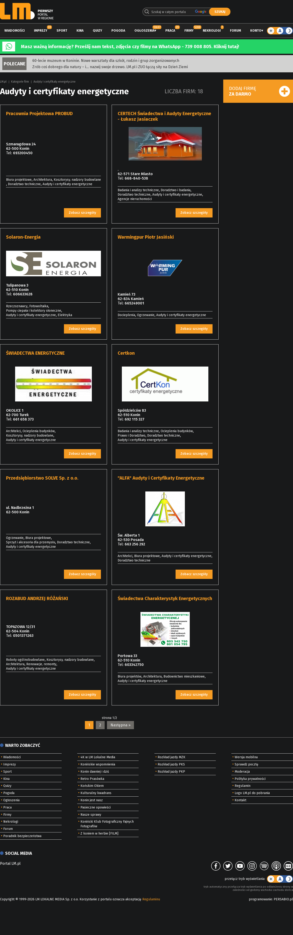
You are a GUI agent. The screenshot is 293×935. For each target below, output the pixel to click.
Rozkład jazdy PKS (171, 764)
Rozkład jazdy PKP (171, 772)
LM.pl (3, 81)
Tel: (9, 153)
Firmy (188, 31)
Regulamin (242, 786)
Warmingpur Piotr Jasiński (146, 237)
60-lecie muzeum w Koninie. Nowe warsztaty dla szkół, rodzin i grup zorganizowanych (105, 60)
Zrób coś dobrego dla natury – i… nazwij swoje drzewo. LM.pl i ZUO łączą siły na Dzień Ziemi (110, 67)
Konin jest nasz (91, 800)
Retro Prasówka (92, 779)
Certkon (126, 353)
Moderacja (242, 772)
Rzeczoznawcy (16, 306)
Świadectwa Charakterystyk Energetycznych (165, 598)
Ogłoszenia (144, 31)
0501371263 (23, 635)
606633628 (23, 294)
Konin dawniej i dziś (94, 772)
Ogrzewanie (145, 315)
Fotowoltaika (38, 306)
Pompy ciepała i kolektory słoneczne (33, 311)
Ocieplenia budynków (39, 431)
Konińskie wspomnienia (97, 764)
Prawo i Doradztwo (131, 435)
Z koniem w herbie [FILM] (99, 833)
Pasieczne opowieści (95, 807)
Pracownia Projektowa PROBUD (39, 113)
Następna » (120, 725)
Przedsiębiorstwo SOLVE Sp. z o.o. (42, 478)
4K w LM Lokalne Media (97, 757)
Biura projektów (129, 676)
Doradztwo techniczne (24, 184)
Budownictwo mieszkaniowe (184, 676)
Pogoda (118, 31)
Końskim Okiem (92, 786)
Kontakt (240, 800)
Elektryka (65, 315)
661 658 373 (23, 419)
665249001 (134, 303)
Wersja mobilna (246, 757)
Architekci (13, 431)
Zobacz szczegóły (82, 213)
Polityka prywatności (250, 779)
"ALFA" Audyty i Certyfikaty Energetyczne (161, 478)
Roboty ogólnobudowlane (25, 660)
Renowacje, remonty (41, 664)
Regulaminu (151, 899)
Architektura (42, 180)
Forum (235, 31)
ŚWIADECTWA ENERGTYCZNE (35, 353)
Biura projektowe (19, 180)
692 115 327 (134, 419)
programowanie (260, 899)
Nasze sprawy (90, 815)
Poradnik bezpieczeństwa (22, 836)
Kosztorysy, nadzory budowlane (77, 180)
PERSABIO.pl (283, 899)
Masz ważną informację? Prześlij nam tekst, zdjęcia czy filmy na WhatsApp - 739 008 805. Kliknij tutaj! (130, 46)
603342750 (134, 664)
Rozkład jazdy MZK (171, 757)
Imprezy (40, 31)
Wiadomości (14, 31)
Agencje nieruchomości (135, 199)
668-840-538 (136, 178)
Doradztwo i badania (175, 190)
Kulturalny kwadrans (95, 793)
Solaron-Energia (23, 237)
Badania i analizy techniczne (138, 190)
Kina (80, 31)
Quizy (97, 31)
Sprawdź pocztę (246, 764)
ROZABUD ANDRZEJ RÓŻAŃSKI (37, 598)
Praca (170, 31)
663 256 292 (135, 544)
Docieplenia (126, 315)
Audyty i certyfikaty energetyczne (54, 81)
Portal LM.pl (10, 863)
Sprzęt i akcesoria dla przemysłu (30, 542)
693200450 (23, 153)
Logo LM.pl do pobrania (252, 793)
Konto (255, 31)
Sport (62, 31)
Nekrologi (212, 31)
